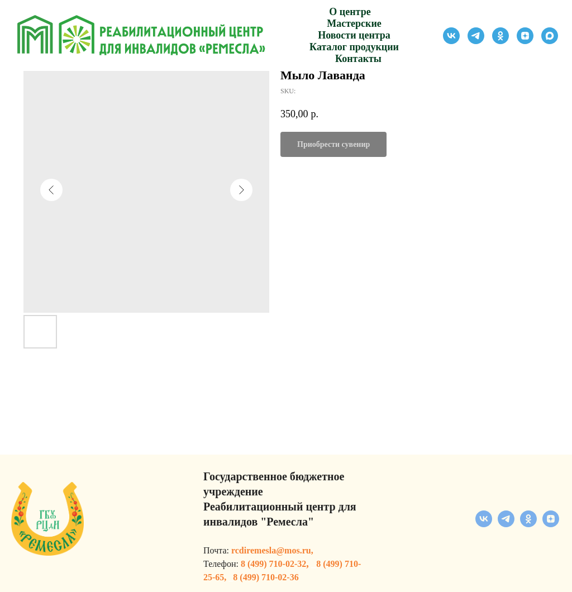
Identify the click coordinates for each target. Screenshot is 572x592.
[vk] (451, 35)
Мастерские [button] (354, 23)
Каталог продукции (354, 46)
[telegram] (476, 35)
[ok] (500, 35)
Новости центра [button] (354, 35)
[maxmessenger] (549, 35)
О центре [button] (349, 11)
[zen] (525, 35)
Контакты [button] (358, 58)
